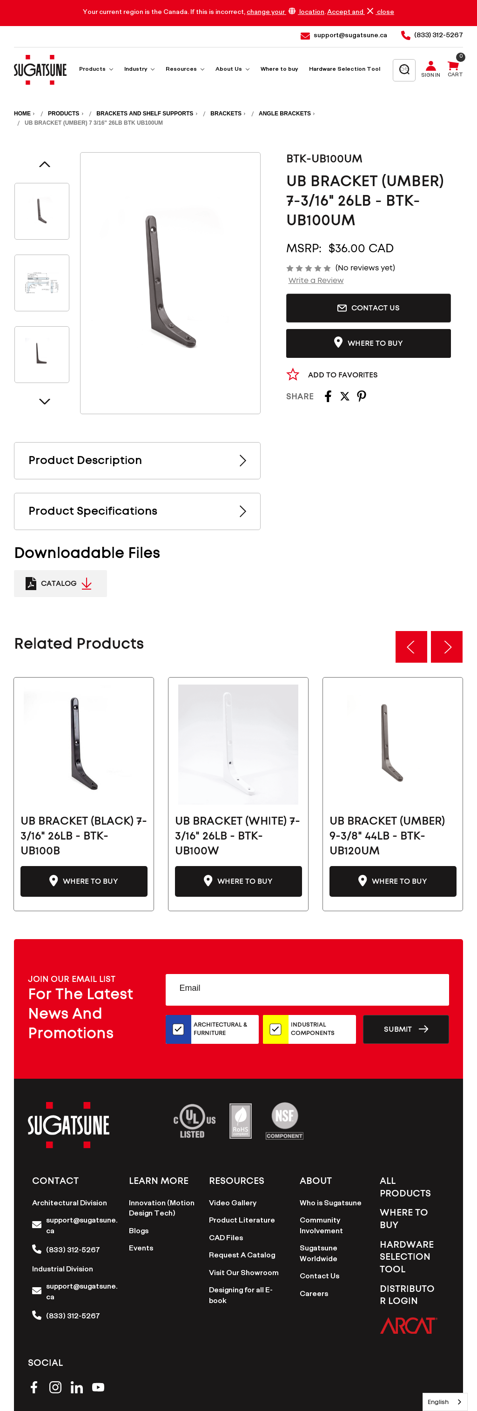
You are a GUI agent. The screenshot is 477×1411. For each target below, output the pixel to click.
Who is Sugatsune (331, 1204)
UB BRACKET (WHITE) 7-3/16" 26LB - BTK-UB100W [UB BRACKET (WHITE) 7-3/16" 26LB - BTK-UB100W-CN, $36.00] (237, 836)
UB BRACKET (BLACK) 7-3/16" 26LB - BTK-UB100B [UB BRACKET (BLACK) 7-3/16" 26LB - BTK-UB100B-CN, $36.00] (83, 836)
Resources (185, 70)
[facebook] (34, 1389)
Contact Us (368, 308)
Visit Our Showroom (244, 1274)
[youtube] (98, 1389)
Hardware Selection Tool (344, 70)
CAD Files (226, 1239)
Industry (139, 70)
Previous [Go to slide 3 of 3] (411, 647)
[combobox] (445, 1402)
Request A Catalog (242, 1256)
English (438, 1402)
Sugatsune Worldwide (318, 1254)
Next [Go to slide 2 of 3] (446, 647)
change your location (285, 12)
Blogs (138, 1232)
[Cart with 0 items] (453, 70)
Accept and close (360, 12)
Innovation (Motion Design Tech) (162, 1209)
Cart (455, 76)
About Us (232, 70)
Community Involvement (321, 1226)
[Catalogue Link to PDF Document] (60, 583)
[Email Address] (307, 990)
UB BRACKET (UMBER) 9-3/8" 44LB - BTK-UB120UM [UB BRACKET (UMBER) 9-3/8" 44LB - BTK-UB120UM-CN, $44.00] (387, 836)
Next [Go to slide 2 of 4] (44, 401)
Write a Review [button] (316, 280)
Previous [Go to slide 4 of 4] (44, 164)
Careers (314, 1295)
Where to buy (279, 70)
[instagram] (55, 1389)
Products (96, 70)
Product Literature (242, 1221)
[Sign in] (432, 70)
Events (141, 1249)
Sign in (430, 76)
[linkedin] (77, 1389)
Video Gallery (232, 1204)
